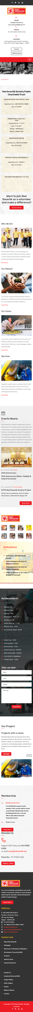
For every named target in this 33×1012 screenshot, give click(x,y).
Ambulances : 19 (9, 620)
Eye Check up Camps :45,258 (13, 630)
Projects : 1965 (8, 613)
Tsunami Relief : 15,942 (11, 659)
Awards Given (8, 959)
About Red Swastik (10, 942)
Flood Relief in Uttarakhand (12, 656)
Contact (6, 994)
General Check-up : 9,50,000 (12, 650)
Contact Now (16, 208)
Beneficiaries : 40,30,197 (11, 617)
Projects (7, 956)
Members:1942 (8, 610)
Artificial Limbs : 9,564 (11, 626)
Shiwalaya (7, 945)
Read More (4, 262)
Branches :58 (8, 607)
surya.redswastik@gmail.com (16, 25)
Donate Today (8, 863)
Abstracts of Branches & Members (15, 949)
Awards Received (10, 963)
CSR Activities (16, 53)
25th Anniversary (8, 473)
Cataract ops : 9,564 (10, 640)
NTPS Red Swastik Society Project (16, 490)
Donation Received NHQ (12, 976)
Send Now (16, 707)
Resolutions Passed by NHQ (13, 952)
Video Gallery (8, 983)
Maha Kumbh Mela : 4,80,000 (13, 653)
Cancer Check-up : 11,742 (12, 623)
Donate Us (7, 972)
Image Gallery (8, 979)
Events (6, 987)
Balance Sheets (9, 990)
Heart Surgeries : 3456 (11, 643)
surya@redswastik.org (16, 22)
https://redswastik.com (11, 932)
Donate (16, 49)
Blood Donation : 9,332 (11, 646)
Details (6, 754)
